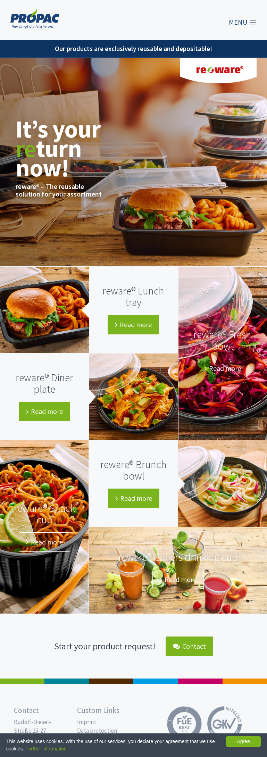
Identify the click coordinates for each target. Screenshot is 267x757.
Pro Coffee (111, 681)
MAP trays (66, 681)
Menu (238, 22)
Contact (189, 646)
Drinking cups (155, 681)
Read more (133, 324)
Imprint (86, 722)
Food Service (200, 681)
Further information (45, 748)
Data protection (97, 730)
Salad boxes (22, 681)
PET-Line (245, 681)
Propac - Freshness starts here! (34, 19)
